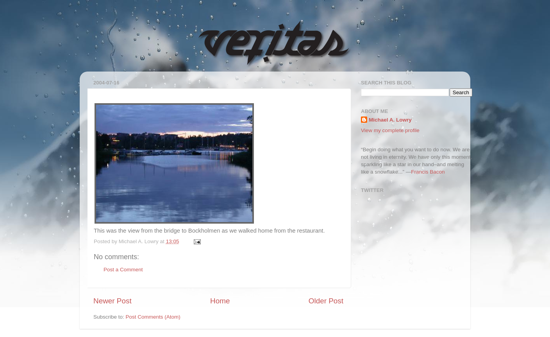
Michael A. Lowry (390, 120)
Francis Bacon (428, 172)
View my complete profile (390, 130)
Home (220, 301)
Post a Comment (123, 269)
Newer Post (112, 301)
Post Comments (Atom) (153, 317)
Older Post (326, 301)
